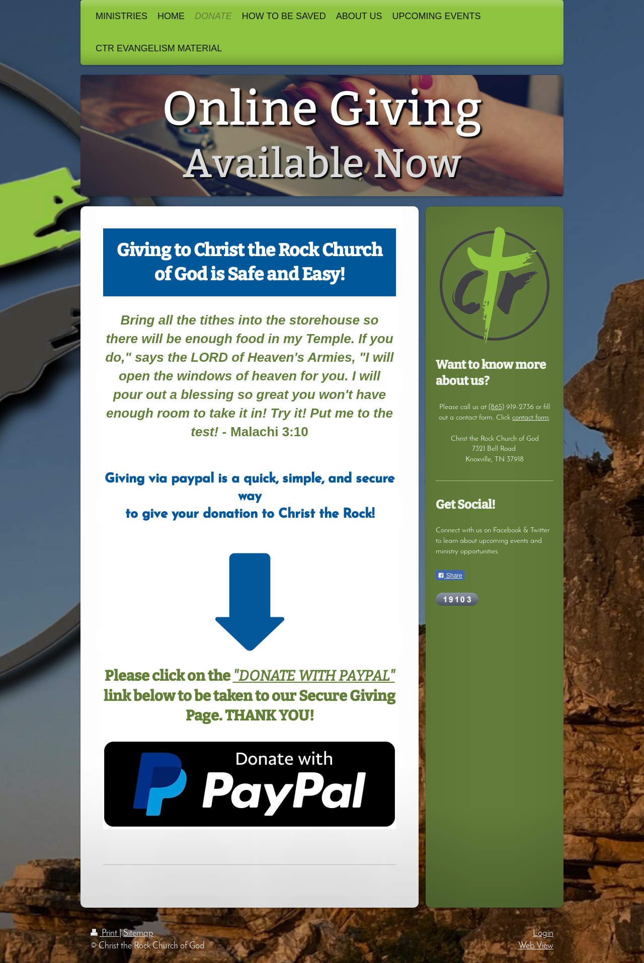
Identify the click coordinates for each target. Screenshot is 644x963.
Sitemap (138, 933)
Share (450, 575)
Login (543, 933)
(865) (496, 407)
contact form (530, 418)
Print (105, 933)
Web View (535, 946)
